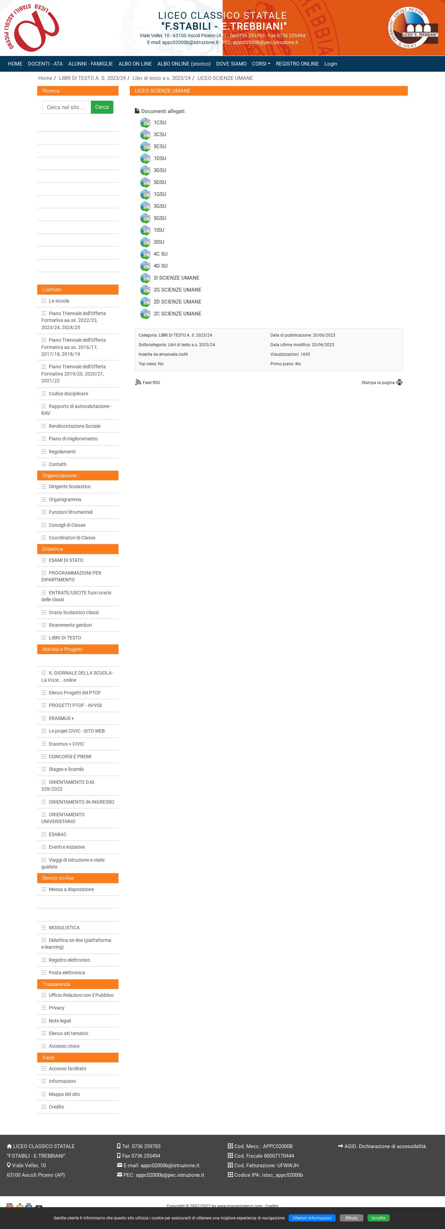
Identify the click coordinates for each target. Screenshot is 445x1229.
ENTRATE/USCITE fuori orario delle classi (76, 596)
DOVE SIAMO (231, 64)
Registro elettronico (65, 960)
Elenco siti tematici (64, 1033)
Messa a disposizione (67, 889)
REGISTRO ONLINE (297, 64)
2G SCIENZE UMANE (177, 290)
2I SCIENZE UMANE (176, 278)
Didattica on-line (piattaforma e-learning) (76, 943)
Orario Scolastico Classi (70, 612)
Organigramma (61, 499)
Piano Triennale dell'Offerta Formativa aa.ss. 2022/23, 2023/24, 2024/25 (73, 320)
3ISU (159, 242)
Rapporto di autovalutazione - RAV (76, 410)
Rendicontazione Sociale (70, 426)
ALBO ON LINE (135, 64)
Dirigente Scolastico (66, 486)
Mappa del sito (60, 1094)
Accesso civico (60, 1046)
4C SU (161, 254)
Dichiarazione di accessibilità (392, 1146)
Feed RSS (151, 382)
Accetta (379, 1217)
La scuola (55, 300)
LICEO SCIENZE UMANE (225, 78)
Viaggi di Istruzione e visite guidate (73, 863)
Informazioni (58, 1081)
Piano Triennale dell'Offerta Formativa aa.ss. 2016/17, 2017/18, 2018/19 (73, 347)
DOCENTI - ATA (45, 64)
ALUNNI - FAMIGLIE (90, 64)
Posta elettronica (63, 972)
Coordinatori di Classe (68, 537)
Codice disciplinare (64, 393)
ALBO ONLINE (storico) (184, 64)
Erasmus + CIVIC (62, 744)
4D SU (161, 266)
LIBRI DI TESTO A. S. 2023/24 (92, 78)
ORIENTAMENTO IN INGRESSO (77, 802)
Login (330, 64)
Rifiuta (352, 1217)
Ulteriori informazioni (312, 1217)
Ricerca (50, 91)
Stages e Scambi (62, 769)
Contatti (53, 464)
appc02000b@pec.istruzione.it (170, 1175)
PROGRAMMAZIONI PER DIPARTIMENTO (71, 576)
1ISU (159, 230)
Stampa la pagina (378, 382)
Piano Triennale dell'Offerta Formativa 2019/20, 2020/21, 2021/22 (73, 373)
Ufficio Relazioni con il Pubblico (77, 995)
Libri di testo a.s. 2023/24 (162, 78)
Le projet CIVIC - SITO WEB (73, 731)
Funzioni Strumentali (67, 512)
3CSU (160, 134)
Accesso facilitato (63, 1068)
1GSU (160, 194)
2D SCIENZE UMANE (177, 302)
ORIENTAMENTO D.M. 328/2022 (68, 785)
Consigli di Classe (63, 525)
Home (45, 78)
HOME (15, 64)
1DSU (160, 158)
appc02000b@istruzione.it (170, 1165)
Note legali (56, 1020)
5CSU (160, 146)
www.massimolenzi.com (239, 1206)
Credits (52, 1107)
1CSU (160, 122)
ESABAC (54, 834)
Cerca (102, 107)
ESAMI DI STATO (62, 560)
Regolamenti (58, 451)
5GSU (160, 218)
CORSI (259, 64)
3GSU (160, 206)
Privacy (53, 1008)
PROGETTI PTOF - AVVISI (71, 705)
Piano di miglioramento (69, 438)
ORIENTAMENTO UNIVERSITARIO (63, 818)
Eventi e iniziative (63, 847)
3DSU (160, 170)
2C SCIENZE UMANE (177, 314)
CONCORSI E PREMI (66, 756)
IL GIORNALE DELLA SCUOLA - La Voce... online (77, 676)
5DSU (160, 182)
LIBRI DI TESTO (61, 637)
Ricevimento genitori (66, 625)
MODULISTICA (60, 927)
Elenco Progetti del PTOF (71, 692)
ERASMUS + (57, 718)
